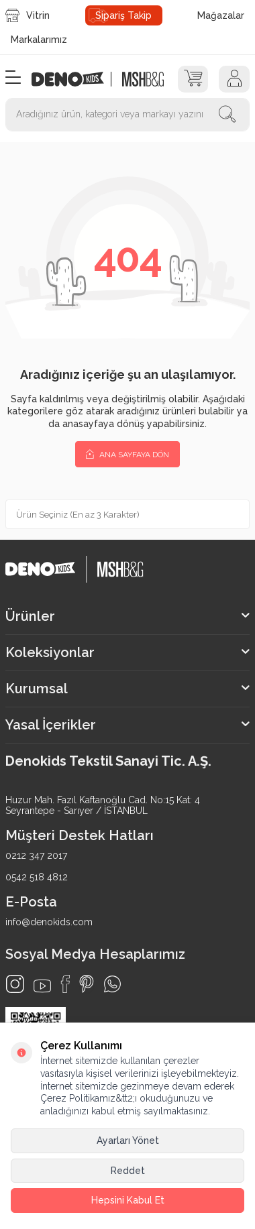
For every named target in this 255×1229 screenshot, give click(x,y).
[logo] (75, 79)
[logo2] (142, 79)
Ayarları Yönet (128, 1140)
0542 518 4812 (36, 877)
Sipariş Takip (123, 15)
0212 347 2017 (36, 855)
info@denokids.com (49, 922)
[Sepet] (193, 79)
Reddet (128, 1170)
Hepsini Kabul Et (127, 1200)
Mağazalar (220, 15)
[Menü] (13, 78)
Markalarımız (39, 39)
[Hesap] (234, 79)
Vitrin (27, 15)
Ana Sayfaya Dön (127, 454)
